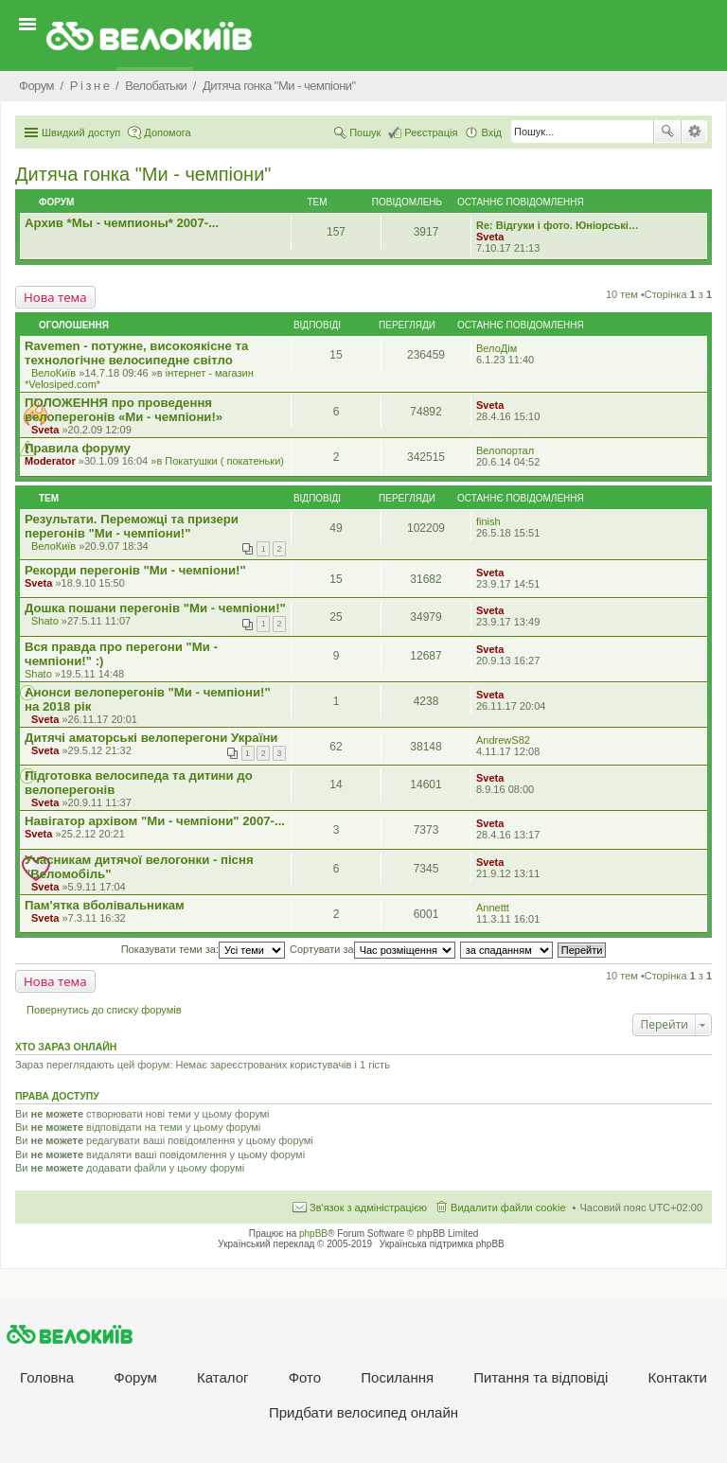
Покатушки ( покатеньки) (224, 461)
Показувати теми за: (203, 949)
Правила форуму (78, 448)
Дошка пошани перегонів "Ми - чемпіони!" (155, 608)
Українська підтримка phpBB (442, 1244)
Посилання (397, 1377)
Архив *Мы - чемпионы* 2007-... (122, 223)
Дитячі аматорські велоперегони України (151, 738)
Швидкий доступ (81, 132)
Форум (135, 1377)
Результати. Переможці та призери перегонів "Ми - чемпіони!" (132, 526)
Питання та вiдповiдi (540, 1377)
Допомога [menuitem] (167, 132)
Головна (47, 1377)
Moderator (50, 461)
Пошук (667, 131)
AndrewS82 (503, 740)
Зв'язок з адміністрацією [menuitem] (368, 1207)
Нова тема (55, 297)
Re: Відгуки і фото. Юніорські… (557, 225)
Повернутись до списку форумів (104, 1009)
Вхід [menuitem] (491, 132)
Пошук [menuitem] (365, 132)
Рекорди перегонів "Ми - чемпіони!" (135, 570)
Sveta (490, 236)
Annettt (492, 907)
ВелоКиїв (53, 373)
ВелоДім (496, 348)
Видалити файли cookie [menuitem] (508, 1207)
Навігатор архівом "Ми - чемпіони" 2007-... (155, 821)
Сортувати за (372, 949)
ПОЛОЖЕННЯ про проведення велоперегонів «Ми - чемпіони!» (123, 410)
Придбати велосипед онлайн (363, 1412)
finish (488, 521)
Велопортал (505, 450)
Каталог (223, 1377)
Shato (45, 620)
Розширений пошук (694, 131)
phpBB (313, 1233)
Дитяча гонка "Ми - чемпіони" (143, 174)
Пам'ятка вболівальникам (105, 905)
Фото (305, 1377)
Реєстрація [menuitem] (430, 132)
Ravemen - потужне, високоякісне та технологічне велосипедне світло (136, 353)
